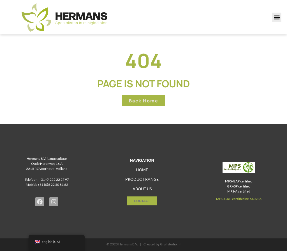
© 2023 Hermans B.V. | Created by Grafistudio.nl (143, 244)
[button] (276, 17)
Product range (142, 179)
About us (142, 188)
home (142, 169)
